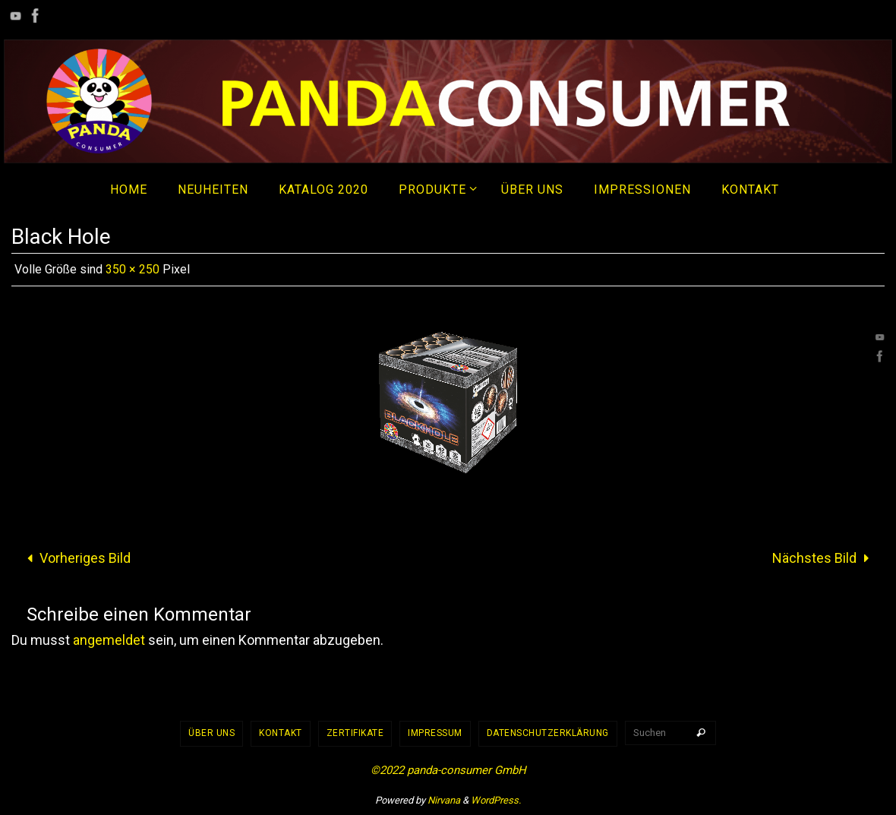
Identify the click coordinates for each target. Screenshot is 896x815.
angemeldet (109, 640)
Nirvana (443, 800)
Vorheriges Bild (76, 558)
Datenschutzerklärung (548, 733)
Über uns (211, 733)
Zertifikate (355, 733)
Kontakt (280, 733)
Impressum (435, 733)
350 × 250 (132, 269)
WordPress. (496, 800)
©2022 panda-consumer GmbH (448, 770)
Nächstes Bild (823, 558)
